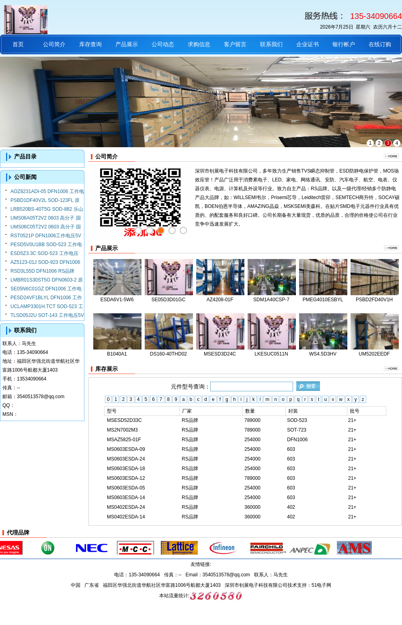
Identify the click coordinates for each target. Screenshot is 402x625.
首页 (18, 44)
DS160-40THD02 (168, 354)
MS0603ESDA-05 (126, 488)
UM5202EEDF (374, 354)
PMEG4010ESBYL (323, 299)
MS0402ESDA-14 (126, 517)
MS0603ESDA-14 (126, 497)
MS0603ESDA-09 (126, 449)
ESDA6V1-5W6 (117, 299)
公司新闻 (25, 177)
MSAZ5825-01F (124, 439)
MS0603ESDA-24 (126, 459)
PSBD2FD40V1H (374, 299)
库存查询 (90, 44)
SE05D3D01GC (169, 299)
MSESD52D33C (124, 420)
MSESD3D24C (220, 354)
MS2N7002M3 (122, 430)
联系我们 (271, 44)
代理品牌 (18, 532)
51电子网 (321, 585)
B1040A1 (117, 354)
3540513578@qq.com (40, 396)
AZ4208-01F (220, 299)
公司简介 (54, 44)
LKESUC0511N (271, 354)
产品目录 (25, 156)
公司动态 (163, 44)
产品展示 (126, 44)
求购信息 (199, 44)
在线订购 (380, 44)
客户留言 (235, 44)
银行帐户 (343, 44)
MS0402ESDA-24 (126, 507)
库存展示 (106, 369)
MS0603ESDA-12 (126, 478)
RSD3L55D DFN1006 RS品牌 (42, 271)
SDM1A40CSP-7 (271, 299)
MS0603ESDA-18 (126, 468)
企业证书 (307, 44)
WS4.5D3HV (322, 354)
